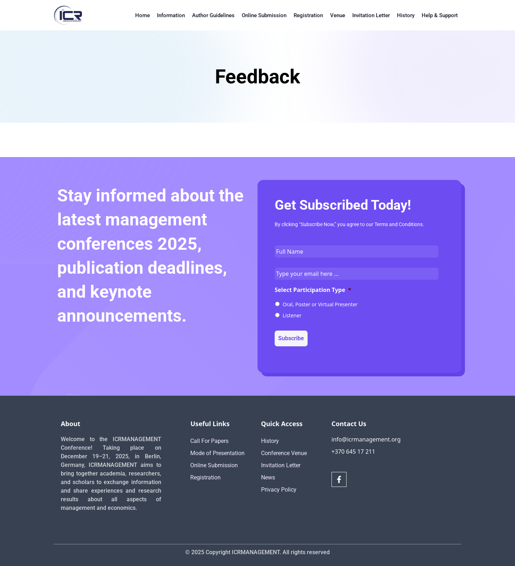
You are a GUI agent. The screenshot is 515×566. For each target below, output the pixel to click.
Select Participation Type (313, 290)
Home (142, 15)
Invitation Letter (371, 15)
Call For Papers (209, 441)
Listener (292, 315)
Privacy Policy (278, 489)
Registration (308, 15)
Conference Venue (284, 453)
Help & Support (440, 15)
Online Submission (264, 15)
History (406, 15)
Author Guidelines (213, 15)
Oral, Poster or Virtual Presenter (320, 304)
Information (171, 15)
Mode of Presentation (217, 453)
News (268, 477)
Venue (337, 15)
